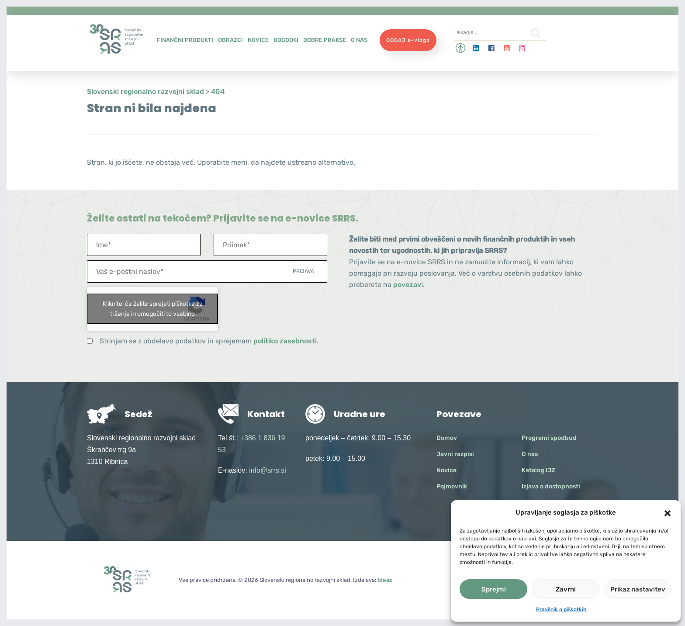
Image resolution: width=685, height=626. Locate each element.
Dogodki (285, 40)
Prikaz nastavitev (637, 589)
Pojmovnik (451, 486)
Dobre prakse (324, 40)
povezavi (408, 284)
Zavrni (566, 589)
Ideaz (384, 580)
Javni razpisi (455, 454)
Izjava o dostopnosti (551, 486)
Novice (258, 40)
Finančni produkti (185, 40)
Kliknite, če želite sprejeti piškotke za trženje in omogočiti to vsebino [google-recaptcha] (153, 309)
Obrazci (230, 40)
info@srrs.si (267, 470)
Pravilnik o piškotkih (561, 609)
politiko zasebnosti (285, 341)
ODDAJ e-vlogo (408, 40)
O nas (359, 40)
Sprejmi (493, 589)
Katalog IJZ (538, 470)
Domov (446, 438)
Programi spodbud (549, 438)
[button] (667, 512)
